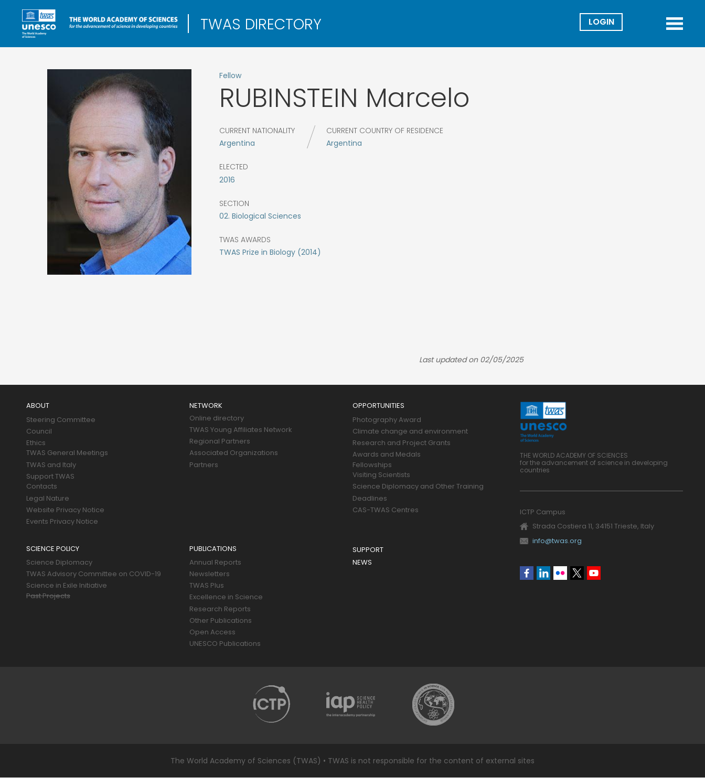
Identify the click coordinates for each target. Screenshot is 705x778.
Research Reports (220, 609)
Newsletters (209, 574)
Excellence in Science (226, 597)
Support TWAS (50, 476)
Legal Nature (47, 498)
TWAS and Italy (51, 465)
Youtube (594, 573)
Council (39, 431)
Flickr (560, 573)
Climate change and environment (410, 431)
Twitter (577, 573)
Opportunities (378, 406)
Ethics (36, 443)
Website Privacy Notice (65, 510)
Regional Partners (219, 441)
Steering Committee (60, 420)
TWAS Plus (206, 585)
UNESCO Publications (225, 644)
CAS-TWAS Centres (385, 510)
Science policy (52, 549)
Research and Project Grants (401, 443)
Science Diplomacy (59, 562)
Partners (203, 465)
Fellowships (372, 465)
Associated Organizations (233, 453)
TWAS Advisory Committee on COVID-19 (93, 574)
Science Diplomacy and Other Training (418, 486)
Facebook (526, 573)
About (37, 406)
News (362, 562)
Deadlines (369, 498)
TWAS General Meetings (67, 453)
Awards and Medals (386, 454)
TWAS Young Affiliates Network (240, 430)
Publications (213, 549)
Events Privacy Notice (62, 521)
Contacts (41, 486)
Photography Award (386, 420)
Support (367, 550)
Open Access (212, 632)
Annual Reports (215, 562)
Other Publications (220, 621)
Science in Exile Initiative (66, 585)
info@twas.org (557, 541)
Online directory (216, 418)
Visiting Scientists (381, 475)
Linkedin (543, 573)
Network (205, 406)
